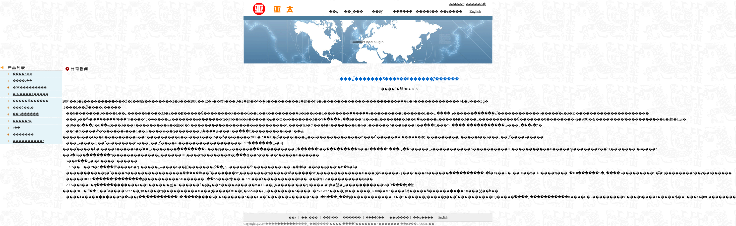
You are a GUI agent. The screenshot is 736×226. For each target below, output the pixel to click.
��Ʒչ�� (330, 217)
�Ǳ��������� (30, 87)
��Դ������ (26, 114)
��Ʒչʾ (377, 11)
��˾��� (353, 11)
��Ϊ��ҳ (456, 4)
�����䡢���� (31, 101)
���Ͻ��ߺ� (23, 107)
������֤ (402, 11)
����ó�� (427, 11)
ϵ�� (22, 80)
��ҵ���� (423, 217)
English (475, 11)
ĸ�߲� (16, 127)
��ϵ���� (451, 11)
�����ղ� (476, 4)
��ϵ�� (22, 74)
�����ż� (22, 121)
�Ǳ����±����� (30, 94)
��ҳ (333, 11)
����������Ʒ (28, 141)
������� (23, 134)
